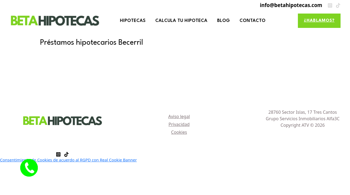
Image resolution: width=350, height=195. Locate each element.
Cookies (179, 132)
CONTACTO (252, 20)
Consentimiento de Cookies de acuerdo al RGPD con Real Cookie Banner (68, 159)
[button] (319, 21)
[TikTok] (338, 5)
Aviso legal (179, 116)
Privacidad (179, 124)
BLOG (223, 20)
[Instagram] (330, 5)
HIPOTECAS (133, 20)
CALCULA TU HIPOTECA (181, 20)
